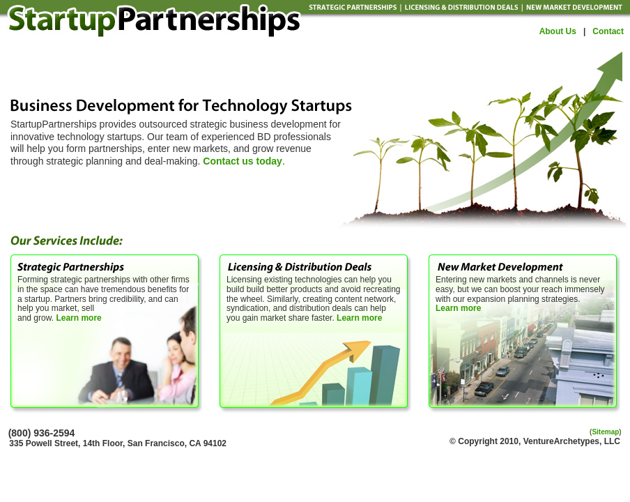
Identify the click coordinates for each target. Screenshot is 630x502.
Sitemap (605, 432)
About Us (557, 31)
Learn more (78, 318)
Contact (608, 31)
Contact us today (242, 161)
